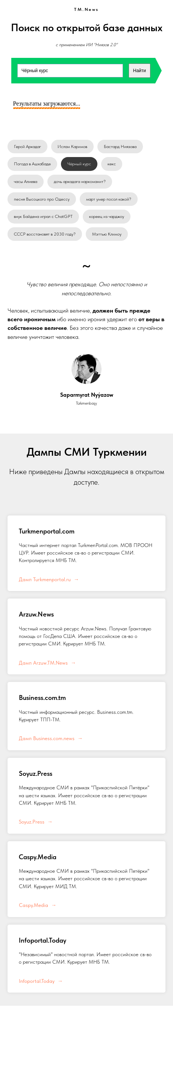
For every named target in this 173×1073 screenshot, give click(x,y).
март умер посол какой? (108, 199)
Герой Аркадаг (27, 146)
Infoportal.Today (42, 940)
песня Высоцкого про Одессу (42, 199)
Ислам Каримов (72, 146)
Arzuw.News (36, 614)
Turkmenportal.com (46, 531)
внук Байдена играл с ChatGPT (43, 216)
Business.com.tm (42, 697)
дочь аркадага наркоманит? (80, 181)
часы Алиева (25, 181)
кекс (112, 163)
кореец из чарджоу (106, 216)
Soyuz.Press (35, 773)
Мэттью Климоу (106, 234)
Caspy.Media (37, 857)
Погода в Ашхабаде (32, 163)
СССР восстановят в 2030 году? (45, 234)
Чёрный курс (79, 163)
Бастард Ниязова (120, 146)
